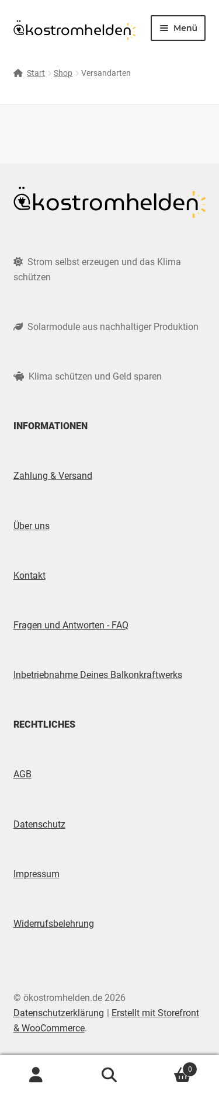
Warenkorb (171, 1067)
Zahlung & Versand (52, 475)
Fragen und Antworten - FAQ (70, 625)
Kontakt (29, 575)
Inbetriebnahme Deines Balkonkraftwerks (97, 674)
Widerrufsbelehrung (53, 923)
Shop (63, 73)
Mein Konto (36, 1075)
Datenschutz (39, 824)
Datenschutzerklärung (58, 1012)
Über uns (31, 525)
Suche (109, 1075)
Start (36, 73)
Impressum (36, 874)
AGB (22, 774)
